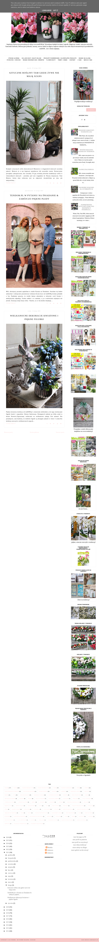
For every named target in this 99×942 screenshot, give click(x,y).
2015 (7, 922)
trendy (30, 798)
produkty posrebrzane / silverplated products (60, 58)
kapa (79, 812)
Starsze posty (60, 432)
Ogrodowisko (31, 805)
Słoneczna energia (86, 169)
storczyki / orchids (14, 60)
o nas (80, 60)
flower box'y (51, 60)
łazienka (90, 816)
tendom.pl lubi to (75, 791)
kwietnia (11, 879)
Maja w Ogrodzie (40, 798)
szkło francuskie (76, 795)
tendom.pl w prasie (39, 795)
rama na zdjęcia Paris (67, 820)
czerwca (10, 873)
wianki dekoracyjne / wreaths (33, 60)
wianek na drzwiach (66, 787)
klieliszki (7, 816)
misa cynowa (55, 805)
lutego (10, 885)
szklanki (86, 802)
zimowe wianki (20, 805)
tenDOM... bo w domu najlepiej (20, 939)
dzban (86, 795)
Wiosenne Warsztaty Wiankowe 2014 (86, 131)
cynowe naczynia (9, 802)
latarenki (51, 802)
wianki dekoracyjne (43, 787)
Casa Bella (37, 809)
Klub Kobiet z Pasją (57, 812)
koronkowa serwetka (20, 816)
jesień (78, 787)
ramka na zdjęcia (81, 820)
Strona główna (14, 58)
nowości (54, 791)
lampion (86, 787)
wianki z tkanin (16, 809)
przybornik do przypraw (36, 816)
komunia (65, 795)
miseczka (65, 805)
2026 (7, 837)
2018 (7, 913)
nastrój (32, 820)
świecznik (75, 798)
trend (73, 816)
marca (10, 882)
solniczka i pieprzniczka (20, 823)
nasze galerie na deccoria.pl (79, 850)
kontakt (72, 60)
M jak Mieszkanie (21, 820)
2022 (7, 849)
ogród (55, 787)
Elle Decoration (9, 820)
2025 (7, 840)
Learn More (46, 10)
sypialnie (58, 816)
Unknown (50, 850)
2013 (7, 928)
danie (40, 805)
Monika (50, 847)
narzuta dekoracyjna (78, 805)
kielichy (86, 791)
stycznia (10, 903)
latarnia (60, 802)
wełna (29, 812)
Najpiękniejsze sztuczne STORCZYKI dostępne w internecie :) (86, 207)
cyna (14, 795)
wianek (7, 787)
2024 (7, 843)
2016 (7, 919)
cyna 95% (56, 809)
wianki (15, 787)
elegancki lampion (54, 798)
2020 (7, 907)
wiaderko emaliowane (37, 823)
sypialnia (90, 805)
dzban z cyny (8, 805)
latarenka (42, 802)
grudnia (10, 855)
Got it (55, 10)
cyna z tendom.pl (86, 798)
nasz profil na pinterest (80, 839)
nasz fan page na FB (79, 837)
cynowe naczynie (23, 802)
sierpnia (10, 867)
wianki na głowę (84, 58)
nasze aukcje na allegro (80, 847)
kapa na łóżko (89, 812)
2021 (7, 852)
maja (9, 876)
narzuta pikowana (68, 809)
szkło (6, 809)
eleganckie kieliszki (28, 791)
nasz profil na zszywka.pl (80, 842)
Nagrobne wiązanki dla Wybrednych (86, 188)
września (11, 864)
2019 (7, 910)
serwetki (49, 816)
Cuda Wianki (47, 809)
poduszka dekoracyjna (73, 802)
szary (66, 816)
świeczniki (27, 809)
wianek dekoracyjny (27, 787)
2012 (7, 931)
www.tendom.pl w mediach (12, 791)
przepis (6, 795)
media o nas (88, 60)
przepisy (21, 798)
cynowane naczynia (53, 795)
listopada (11, 858)
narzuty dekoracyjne (83, 809)
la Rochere (66, 798)
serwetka (7, 823)
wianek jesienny (43, 791)
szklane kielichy (24, 795)
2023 (7, 846)
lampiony (63, 791)
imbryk (33, 802)
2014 (7, 925)
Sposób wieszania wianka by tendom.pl (86, 150)
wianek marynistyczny (41, 812)
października (12, 861)
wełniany (81, 816)
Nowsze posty (8, 432)
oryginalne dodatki (10, 798)
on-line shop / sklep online (31, 58)
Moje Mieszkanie (70, 812)
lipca (9, 870)
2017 (7, 916)
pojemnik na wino (52, 820)
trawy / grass (62, 60)
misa (47, 805)
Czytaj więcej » (11, 182)
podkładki (41, 820)
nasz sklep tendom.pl (79, 845)
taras (22, 812)
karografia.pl (94, 939)
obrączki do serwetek (11, 812)
